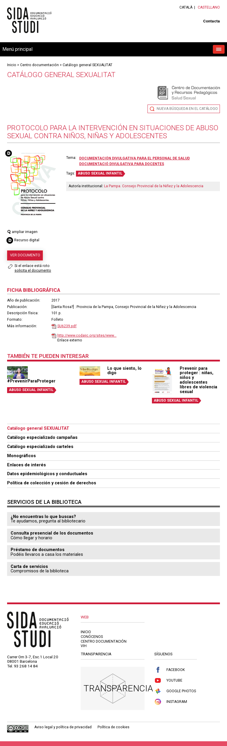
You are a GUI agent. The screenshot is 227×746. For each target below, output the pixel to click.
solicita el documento (32, 270)
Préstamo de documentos (37, 549)
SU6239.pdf (67, 326)
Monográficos (21, 455)
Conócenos (92, 637)
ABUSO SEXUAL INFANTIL (100, 173)
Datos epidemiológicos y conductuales (47, 473)
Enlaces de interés (26, 465)
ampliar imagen (22, 232)
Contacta (211, 21)
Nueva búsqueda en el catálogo (187, 109)
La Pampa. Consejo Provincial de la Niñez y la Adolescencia (153, 186)
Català (185, 7)
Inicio (11, 65)
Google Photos (175, 691)
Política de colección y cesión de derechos (51, 483)
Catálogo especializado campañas (42, 437)
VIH (84, 646)
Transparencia (118, 688)
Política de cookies (113, 727)
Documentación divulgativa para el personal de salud (134, 158)
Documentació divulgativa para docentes (121, 164)
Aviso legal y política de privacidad (63, 727)
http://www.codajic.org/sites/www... (86, 335)
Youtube (168, 680)
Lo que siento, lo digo (124, 370)
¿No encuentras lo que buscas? (43, 516)
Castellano (209, 7)
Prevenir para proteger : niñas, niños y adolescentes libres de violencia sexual (198, 380)
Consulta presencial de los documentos (52, 533)
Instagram (170, 702)
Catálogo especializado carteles (40, 446)
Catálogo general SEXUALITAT (87, 65)
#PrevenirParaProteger (31, 381)
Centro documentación (39, 65)
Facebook (169, 670)
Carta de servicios (29, 566)
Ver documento (25, 255)
